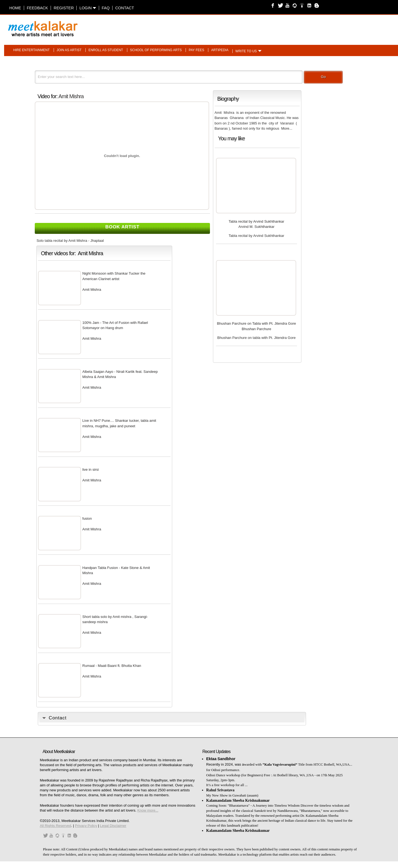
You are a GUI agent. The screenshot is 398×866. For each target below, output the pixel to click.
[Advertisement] (268, 26)
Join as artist (69, 50)
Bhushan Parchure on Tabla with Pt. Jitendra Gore (256, 323)
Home (15, 8)
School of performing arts (156, 50)
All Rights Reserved (55, 826)
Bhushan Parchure (256, 329)
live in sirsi (90, 469)
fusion (87, 518)
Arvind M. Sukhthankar (256, 227)
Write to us (246, 51)
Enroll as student (105, 50)
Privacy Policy (86, 826)
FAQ (106, 8)
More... (286, 128)
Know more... (147, 810)
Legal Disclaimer (113, 826)
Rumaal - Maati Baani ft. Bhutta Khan (111, 666)
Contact (124, 8)
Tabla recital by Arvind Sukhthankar (256, 221)
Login (87, 8)
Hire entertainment (31, 50)
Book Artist (122, 226)
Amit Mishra (71, 96)
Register (64, 8)
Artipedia (219, 50)
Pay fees (196, 50)
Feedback (37, 8)
